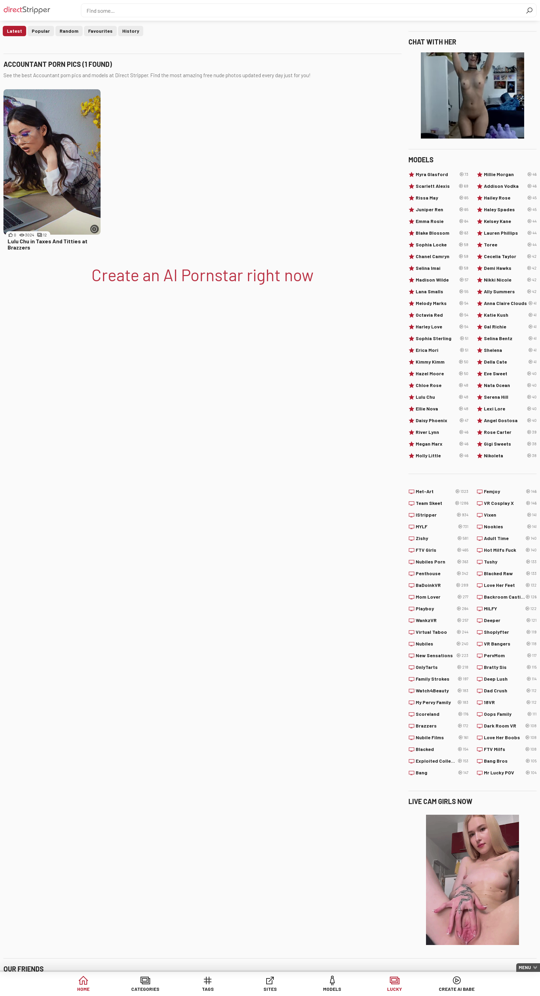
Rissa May (442, 198)
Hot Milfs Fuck (510, 550)
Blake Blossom (442, 233)
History (130, 31)
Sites (270, 989)
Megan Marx (442, 444)
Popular (41, 31)
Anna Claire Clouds (510, 303)
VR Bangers (510, 644)
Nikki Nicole (510, 280)
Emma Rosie (442, 221)
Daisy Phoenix (442, 420)
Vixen (510, 515)
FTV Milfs (510, 749)
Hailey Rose (510, 198)
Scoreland (442, 714)
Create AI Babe (428, 989)
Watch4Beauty (442, 691)
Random (69, 31)
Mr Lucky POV (510, 773)
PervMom (510, 655)
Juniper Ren (442, 209)
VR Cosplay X (510, 503)
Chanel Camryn (442, 256)
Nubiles (442, 644)
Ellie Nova (442, 409)
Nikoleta (510, 455)
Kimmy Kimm (442, 362)
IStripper (442, 515)
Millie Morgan (510, 174)
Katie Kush (510, 315)
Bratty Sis (510, 667)
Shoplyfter (510, 632)
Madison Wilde (442, 280)
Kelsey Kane (510, 221)
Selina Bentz (510, 338)
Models (323, 989)
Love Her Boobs (510, 737)
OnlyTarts (442, 667)
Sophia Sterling (442, 338)
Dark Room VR (510, 726)
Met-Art (442, 491)
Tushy (510, 562)
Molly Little (442, 455)
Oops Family (510, 714)
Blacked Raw (510, 573)
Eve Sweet (510, 373)
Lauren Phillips (510, 233)
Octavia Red (442, 315)
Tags (217, 989)
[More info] (94, 229)
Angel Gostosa (510, 420)
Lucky (375, 989)
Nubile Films (442, 737)
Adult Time (510, 538)
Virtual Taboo (442, 632)
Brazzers (442, 726)
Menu (525, 967)
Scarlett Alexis (442, 186)
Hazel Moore (442, 373)
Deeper (510, 620)
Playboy (442, 608)
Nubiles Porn (442, 562)
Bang (442, 773)
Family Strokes (442, 679)
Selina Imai (442, 268)
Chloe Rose (442, 385)
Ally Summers (510, 291)
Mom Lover (442, 597)
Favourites (100, 31)
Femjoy (510, 491)
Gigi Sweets (510, 444)
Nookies (510, 526)
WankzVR (442, 620)
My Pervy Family (442, 702)
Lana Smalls (442, 291)
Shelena (510, 350)
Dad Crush (510, 691)
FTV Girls (442, 550)
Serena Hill (510, 397)
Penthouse (442, 573)
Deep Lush (510, 679)
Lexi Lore (510, 409)
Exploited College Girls (442, 761)
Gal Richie (510, 327)
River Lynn (442, 432)
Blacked (442, 749)
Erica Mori (442, 350)
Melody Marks (442, 303)
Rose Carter (510, 432)
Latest (14, 31)
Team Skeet (442, 503)
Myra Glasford (442, 174)
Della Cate (510, 362)
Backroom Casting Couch (510, 597)
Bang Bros (510, 761)
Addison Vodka (510, 186)
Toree (510, 245)
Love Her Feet (510, 585)
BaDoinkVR (442, 585)
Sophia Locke (442, 245)
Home (112, 989)
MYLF (442, 526)
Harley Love (442, 327)
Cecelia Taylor (510, 256)
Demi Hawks (510, 268)
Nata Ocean (510, 385)
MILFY (510, 608)
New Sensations (442, 655)
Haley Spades (510, 209)
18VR (510, 702)
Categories (164, 989)
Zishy (442, 538)
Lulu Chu (442, 397)
